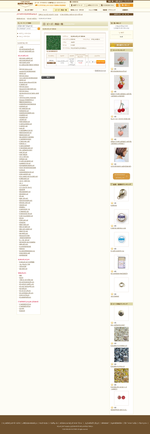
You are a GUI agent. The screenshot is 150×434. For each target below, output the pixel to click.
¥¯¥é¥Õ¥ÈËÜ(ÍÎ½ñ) (24, 306)
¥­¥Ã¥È (45, 10)
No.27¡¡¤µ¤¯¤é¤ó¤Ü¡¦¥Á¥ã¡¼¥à (120, 119)
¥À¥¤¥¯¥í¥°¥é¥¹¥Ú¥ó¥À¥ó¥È (27, 167)
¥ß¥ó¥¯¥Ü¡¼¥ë (23, 231)
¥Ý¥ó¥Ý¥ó (22, 222)
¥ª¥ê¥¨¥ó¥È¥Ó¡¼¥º (24, 121)
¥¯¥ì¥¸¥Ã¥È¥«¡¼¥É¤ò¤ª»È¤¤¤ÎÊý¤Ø (71, 14)
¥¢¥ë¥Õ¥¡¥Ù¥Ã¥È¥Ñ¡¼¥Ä (26, 113)
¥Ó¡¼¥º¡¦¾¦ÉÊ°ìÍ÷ (61, 10)
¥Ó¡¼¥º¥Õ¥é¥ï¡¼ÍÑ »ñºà (26, 293)
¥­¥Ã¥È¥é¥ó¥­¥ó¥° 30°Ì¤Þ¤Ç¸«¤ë (120, 176)
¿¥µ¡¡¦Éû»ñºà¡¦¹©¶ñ (24, 264)
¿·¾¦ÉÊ (21, 47)
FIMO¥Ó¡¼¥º (23, 205)
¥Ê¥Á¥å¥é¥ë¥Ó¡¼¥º (25, 191)
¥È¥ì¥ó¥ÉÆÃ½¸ (93, 10)
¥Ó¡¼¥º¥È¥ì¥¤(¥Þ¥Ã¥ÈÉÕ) (119, 273)
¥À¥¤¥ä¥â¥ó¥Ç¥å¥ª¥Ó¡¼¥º (26, 165)
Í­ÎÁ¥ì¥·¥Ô (22, 310)
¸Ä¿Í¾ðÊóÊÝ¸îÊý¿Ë (92, 423)
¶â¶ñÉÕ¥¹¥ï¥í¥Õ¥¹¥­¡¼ (25, 102)
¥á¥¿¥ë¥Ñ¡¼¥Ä (23, 233)
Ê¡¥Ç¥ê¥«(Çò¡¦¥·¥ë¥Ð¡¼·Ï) (119, 346)
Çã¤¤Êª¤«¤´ (124, 5)
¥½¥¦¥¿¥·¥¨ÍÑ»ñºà (24, 295)
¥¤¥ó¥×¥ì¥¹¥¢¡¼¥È (24, 253)
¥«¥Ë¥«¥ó (114, 205)
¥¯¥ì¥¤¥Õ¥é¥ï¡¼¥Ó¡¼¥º (26, 148)
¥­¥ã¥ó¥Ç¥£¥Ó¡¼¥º (24, 135)
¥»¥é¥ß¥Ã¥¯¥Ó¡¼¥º (25, 163)
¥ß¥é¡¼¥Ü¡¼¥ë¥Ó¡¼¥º (25, 229)
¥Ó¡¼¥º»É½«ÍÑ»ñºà (25, 290)
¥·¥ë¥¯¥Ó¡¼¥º (23, 152)
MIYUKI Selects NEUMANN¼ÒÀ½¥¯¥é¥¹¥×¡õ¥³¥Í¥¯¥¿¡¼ (29, 93)
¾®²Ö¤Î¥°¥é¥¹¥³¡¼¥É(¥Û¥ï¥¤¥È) (121, 166)
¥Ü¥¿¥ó (21, 218)
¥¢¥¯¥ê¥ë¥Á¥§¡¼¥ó (24, 108)
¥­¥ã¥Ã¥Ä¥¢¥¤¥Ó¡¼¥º (25, 132)
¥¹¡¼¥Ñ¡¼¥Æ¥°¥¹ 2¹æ (117, 251)
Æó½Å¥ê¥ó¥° (115, 296)
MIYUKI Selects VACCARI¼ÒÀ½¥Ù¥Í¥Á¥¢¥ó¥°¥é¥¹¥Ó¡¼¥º (28, 78)
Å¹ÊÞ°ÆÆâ (125, 10)
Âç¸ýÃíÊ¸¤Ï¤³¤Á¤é (107, 5)
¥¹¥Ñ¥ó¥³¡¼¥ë (23, 159)
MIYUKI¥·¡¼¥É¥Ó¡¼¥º (26, 58)
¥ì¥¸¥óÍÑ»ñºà (23, 288)
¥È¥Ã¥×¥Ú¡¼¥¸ (21, 18)
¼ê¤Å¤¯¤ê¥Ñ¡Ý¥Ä (24, 181)
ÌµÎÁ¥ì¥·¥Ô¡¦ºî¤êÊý (77, 10)
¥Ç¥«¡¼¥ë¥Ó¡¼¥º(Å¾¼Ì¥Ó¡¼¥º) (28, 176)
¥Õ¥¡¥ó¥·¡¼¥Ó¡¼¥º (24, 202)
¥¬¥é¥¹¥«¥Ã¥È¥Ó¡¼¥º (25, 124)
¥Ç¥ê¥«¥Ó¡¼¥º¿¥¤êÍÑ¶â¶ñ (26, 262)
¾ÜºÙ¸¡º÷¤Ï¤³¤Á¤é (25, 33)
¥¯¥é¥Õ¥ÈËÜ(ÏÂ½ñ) (25, 304)
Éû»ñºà (21, 277)
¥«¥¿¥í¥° (21, 308)
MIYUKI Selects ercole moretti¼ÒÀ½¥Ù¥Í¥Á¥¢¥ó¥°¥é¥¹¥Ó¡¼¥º (27, 71)
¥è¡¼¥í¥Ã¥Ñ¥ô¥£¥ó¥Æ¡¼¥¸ (27, 251)
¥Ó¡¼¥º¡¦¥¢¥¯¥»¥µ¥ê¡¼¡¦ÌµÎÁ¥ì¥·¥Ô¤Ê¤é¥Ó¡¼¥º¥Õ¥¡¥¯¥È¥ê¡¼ (75, 426)
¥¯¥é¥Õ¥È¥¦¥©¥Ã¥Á (25, 139)
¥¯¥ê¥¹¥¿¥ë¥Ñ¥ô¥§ (24, 146)
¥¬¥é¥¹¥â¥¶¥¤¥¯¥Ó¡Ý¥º (26, 130)
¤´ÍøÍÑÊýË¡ (74, 2)
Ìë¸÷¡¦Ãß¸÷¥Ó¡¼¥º (24, 240)
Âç (128, 14)
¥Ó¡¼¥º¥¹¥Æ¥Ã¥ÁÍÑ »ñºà (26, 49)
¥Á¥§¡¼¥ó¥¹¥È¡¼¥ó (25, 174)
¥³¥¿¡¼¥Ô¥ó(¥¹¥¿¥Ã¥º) (25, 150)
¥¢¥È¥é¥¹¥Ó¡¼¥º (24, 111)
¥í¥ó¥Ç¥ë (22, 248)
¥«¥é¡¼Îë (22, 128)
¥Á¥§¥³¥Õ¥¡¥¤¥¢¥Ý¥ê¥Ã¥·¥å (27, 104)
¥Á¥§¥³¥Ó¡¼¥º (23, 106)
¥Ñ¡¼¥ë (21, 196)
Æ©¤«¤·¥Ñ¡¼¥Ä (24, 156)
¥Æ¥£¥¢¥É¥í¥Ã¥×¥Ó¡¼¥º (26, 172)
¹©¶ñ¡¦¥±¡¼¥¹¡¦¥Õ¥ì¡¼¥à (26, 280)
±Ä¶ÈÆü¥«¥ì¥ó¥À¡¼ (29, 423)
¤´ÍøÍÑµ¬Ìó (54, 423)
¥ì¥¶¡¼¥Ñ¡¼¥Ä (23, 244)
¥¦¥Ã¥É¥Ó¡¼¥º (23, 117)
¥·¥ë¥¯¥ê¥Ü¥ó (23, 154)
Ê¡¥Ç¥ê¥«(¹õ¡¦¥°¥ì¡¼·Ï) (118, 366)
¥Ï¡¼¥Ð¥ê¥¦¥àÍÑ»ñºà (25, 297)
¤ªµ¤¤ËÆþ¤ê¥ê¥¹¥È (92, 5)
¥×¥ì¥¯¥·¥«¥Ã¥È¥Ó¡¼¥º (26, 216)
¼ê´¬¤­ (21, 183)
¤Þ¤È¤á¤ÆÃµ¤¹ (29, 10)
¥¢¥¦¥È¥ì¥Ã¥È (23, 255)
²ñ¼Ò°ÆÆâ (43, 423)
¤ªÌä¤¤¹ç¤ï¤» (118, 2)
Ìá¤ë (48, 77)
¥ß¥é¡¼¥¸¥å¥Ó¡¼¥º (24, 226)
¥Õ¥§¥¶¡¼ (22, 207)
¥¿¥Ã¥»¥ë (22, 170)
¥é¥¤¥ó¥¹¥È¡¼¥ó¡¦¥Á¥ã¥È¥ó (27, 242)
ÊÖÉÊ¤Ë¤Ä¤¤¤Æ (100, 70)
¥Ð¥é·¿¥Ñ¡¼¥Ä (23, 198)
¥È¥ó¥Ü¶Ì (22, 189)
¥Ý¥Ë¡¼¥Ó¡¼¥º (23, 220)
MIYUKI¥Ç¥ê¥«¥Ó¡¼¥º (26, 60)
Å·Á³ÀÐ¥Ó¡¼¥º (23, 185)
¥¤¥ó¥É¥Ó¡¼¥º (23, 115)
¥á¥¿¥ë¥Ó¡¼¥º (23, 268)
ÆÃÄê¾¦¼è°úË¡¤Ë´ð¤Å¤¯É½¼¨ (71, 423)
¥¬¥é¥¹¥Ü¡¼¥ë (23, 126)
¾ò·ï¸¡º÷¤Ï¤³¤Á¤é (24, 36)
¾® (123, 14)
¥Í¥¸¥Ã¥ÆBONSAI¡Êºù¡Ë (119, 71)
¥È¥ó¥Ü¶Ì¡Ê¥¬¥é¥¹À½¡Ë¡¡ (119, 410)
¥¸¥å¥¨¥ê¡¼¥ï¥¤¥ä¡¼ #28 (118, 228)
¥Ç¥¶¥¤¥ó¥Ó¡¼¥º (24, 178)
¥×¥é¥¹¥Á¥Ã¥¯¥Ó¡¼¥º (25, 213)
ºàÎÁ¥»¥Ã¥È (22, 266)
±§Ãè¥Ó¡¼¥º (23, 119)
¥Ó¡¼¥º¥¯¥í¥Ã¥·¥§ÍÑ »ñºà (26, 51)
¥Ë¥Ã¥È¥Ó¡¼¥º (23, 194)
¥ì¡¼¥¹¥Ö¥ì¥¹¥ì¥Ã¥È (25, 246)
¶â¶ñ (20, 275)
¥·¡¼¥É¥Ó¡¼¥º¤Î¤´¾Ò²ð (11, 423)
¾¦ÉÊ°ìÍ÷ (110, 2)
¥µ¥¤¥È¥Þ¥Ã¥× (128, 2)
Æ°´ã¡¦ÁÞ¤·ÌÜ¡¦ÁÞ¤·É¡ (25, 187)
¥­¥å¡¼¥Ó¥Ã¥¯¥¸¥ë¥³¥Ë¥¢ (26, 137)
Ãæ (126, 14)
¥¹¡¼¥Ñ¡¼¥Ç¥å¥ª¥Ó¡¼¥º (26, 161)
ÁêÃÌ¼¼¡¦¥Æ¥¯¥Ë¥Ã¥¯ (109, 10)
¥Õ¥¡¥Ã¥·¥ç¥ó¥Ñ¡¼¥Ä (25, 200)
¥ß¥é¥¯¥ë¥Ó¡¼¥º (24, 224)
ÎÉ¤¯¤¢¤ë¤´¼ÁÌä (130, 423)
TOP (19, 10)
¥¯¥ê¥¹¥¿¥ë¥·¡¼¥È (24, 141)
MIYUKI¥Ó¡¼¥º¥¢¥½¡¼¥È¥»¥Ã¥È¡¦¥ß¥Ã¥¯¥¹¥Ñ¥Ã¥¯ (29, 65)
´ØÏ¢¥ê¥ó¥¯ (105, 423)
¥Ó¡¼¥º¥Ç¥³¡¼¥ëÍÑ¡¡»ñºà (26, 284)
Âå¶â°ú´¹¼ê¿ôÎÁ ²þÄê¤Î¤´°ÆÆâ (48, 14)
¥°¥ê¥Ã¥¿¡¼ (22, 143)
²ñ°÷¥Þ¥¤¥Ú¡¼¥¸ (77, 5)
